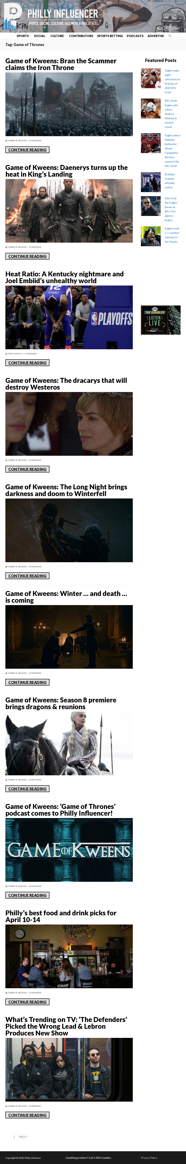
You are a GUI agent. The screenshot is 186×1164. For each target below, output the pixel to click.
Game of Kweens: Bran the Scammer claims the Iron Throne (60, 64)
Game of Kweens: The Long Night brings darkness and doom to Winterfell (66, 490)
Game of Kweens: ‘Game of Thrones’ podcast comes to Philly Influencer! (60, 810)
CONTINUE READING (27, 149)
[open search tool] (170, 35)
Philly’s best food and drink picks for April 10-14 (60, 916)
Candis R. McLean (15, 141)
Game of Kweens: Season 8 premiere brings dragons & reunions (60, 703)
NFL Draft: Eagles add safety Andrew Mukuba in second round (171, 114)
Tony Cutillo (13, 354)
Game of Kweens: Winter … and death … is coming (66, 597)
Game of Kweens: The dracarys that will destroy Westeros (66, 383)
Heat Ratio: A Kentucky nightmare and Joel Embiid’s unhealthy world (64, 277)
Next (23, 1136)
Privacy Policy (149, 1157)
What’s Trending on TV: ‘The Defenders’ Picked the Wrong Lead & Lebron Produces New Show (66, 1026)
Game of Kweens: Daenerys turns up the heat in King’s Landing (66, 171)
